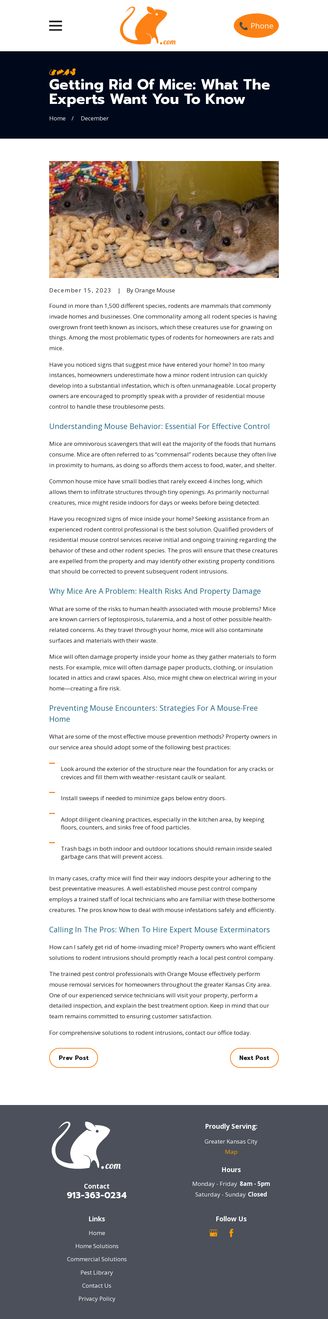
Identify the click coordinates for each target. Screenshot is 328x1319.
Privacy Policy (97, 1298)
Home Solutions (97, 1246)
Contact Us (96, 1285)
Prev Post (74, 1057)
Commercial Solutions (97, 1259)
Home (97, 1233)
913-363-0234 (97, 1195)
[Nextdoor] (249, 1233)
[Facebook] (231, 1233)
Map (231, 1152)
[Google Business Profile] (213, 1233)
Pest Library (96, 1272)
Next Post (254, 1057)
